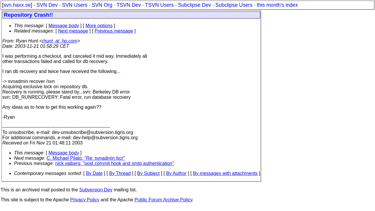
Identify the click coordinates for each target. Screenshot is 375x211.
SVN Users (74, 5)
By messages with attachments (225, 173)
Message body (63, 25)
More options (99, 25)
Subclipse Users (234, 5)
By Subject (148, 173)
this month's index (277, 5)
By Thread (120, 173)
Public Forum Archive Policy (163, 199)
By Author (176, 173)
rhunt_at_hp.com (59, 40)
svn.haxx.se (17, 5)
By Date (94, 173)
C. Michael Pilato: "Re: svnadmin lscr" (86, 158)
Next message (73, 30)
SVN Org (102, 5)
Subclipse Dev (194, 5)
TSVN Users (159, 5)
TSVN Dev (129, 5)
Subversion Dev (95, 189)
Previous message (114, 30)
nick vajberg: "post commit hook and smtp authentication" (114, 163)
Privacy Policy (84, 199)
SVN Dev (46, 5)
